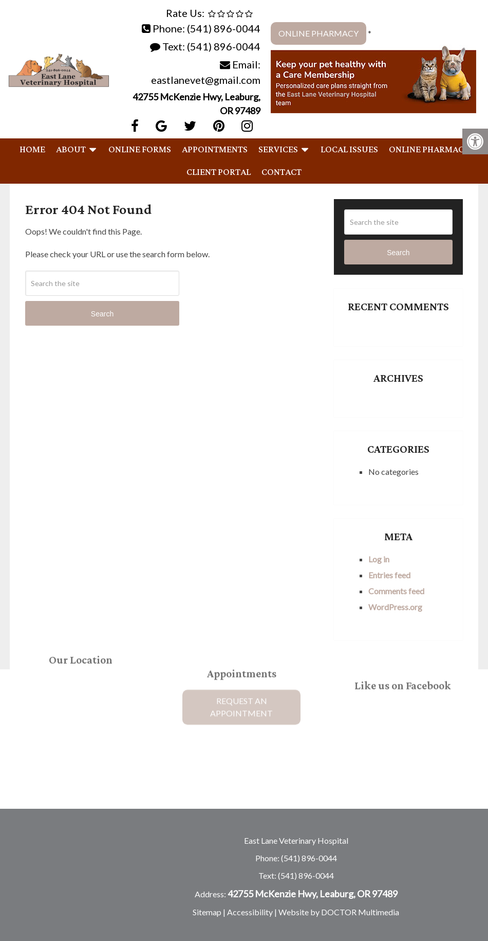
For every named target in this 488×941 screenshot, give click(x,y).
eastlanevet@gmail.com (205, 80)
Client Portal (218, 172)
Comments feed (396, 591)
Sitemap (207, 912)
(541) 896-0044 (223, 28)
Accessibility (250, 912)
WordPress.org (395, 607)
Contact (281, 172)
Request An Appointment (241, 680)
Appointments (215, 149)
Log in (378, 559)
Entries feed (389, 575)
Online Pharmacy (318, 33)
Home (32, 149)
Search (102, 314)
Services (278, 149)
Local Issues (349, 149)
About (71, 149)
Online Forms (139, 149)
